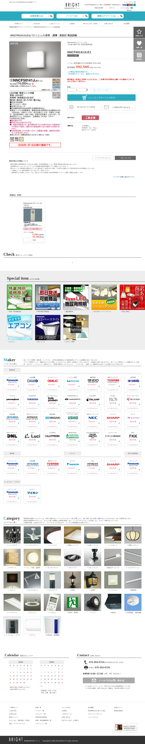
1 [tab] (72, 263)
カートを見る (125, 8)
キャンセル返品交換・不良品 (19, 720)
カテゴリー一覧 (40, 714)
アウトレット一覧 (41, 723)
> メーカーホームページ (103, 158)
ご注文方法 (36, 23)
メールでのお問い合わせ (111, 680)
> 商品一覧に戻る (125, 158)
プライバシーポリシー (95, 714)
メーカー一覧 (39, 711)
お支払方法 (12, 714)
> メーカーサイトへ (11, 390)
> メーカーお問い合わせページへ (124, 177)
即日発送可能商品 (41, 717)
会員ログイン (118, 707)
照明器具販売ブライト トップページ (20, 27)
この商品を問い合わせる (121, 107)
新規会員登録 (99, 8)
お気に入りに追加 (101, 90)
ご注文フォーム (54, 23)
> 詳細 (34, 240)
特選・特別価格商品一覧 (43, 720)
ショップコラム (93, 717)
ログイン (112, 8)
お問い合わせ (108, 23)
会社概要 (126, 23)
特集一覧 (38, 707)
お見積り (72, 23)
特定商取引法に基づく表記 (96, 711)
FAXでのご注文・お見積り (90, 23)
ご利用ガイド (18, 23)
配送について (13, 717)
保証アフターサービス (17, 723)
